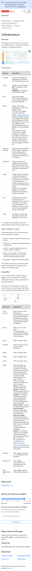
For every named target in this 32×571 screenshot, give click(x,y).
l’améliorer (22, 6)
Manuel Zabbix (6, 21)
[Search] (24, 11)
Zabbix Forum (21, 559)
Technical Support (7, 555)
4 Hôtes (16, 25)
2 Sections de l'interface (9, 23)
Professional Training (24, 555)
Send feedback (16, 522)
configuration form (23, 115)
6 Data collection (6, 25)
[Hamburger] (29, 11)
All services (5, 559)
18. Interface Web (18, 21)
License (10, 568)
